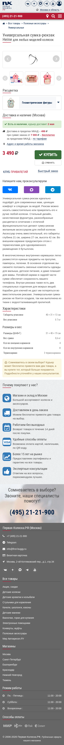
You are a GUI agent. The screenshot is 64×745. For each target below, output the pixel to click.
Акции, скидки (10, 587)
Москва (7, 654)
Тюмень (7, 680)
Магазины (9, 646)
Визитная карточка (17, 555)
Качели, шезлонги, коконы (17, 607)
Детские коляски (11, 592)
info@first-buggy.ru (16, 549)
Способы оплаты (13, 717)
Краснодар (8, 670)
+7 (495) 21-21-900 (17, 536)
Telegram (11, 542)
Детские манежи (11, 613)
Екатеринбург (10, 664)
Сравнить (48, 162)
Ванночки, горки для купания (18, 618)
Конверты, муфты (12, 628)
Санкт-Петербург (12, 659)
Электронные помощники (16, 623)
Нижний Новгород (12, 675)
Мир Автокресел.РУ (13, 638)
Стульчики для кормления (17, 602)
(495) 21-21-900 (12, 16)
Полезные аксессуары (15, 633)
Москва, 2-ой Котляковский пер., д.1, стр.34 (30, 561)
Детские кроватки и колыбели (19, 597)
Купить (48, 154)
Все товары (10, 579)
